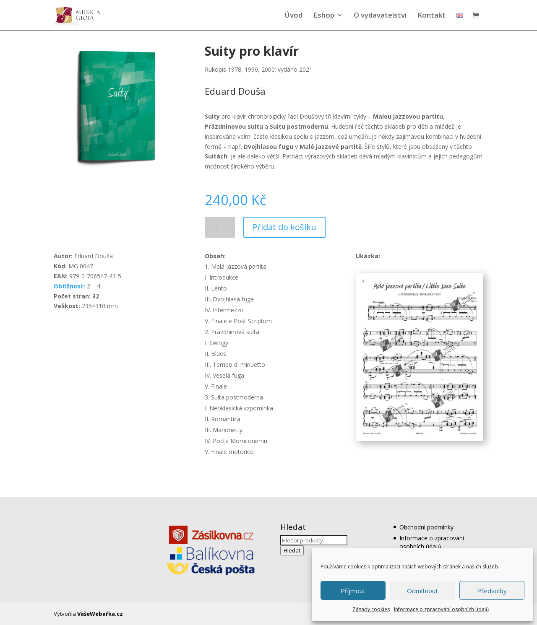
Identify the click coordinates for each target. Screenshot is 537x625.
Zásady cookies (371, 609)
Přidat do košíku (284, 227)
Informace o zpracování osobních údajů (441, 609)
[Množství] (220, 227)
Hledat (292, 550)
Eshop (323, 16)
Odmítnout (422, 590)
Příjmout (353, 590)
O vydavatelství (380, 16)
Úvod (293, 16)
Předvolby (492, 590)
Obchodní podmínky (426, 527)
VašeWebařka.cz (100, 613)
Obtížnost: (69, 286)
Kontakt (431, 16)
